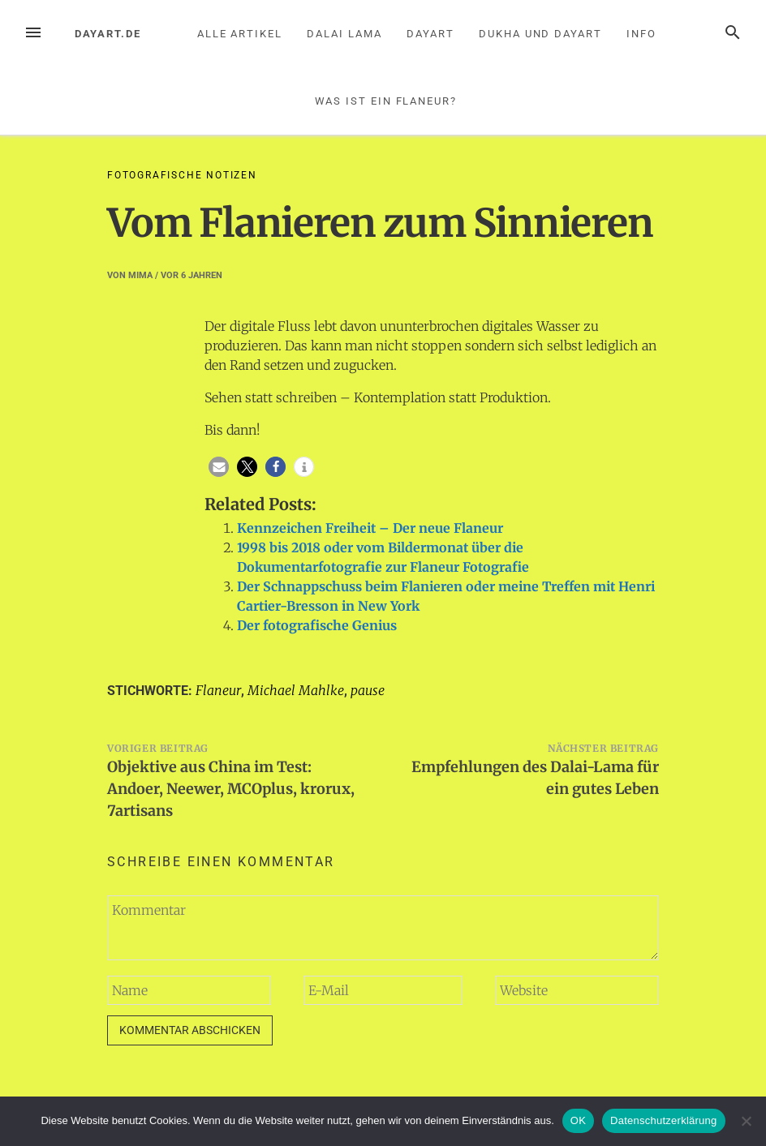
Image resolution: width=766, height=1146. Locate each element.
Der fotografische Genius (317, 625)
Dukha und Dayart (540, 34)
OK (578, 1120)
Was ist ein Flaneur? (386, 101)
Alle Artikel (239, 34)
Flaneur (218, 690)
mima (140, 275)
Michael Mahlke (295, 690)
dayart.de (108, 34)
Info (641, 34)
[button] (219, 467)
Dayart (430, 34)
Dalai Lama (344, 34)
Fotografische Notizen (182, 175)
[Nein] (746, 1121)
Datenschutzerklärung (663, 1120)
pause (368, 690)
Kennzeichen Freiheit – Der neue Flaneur (370, 528)
